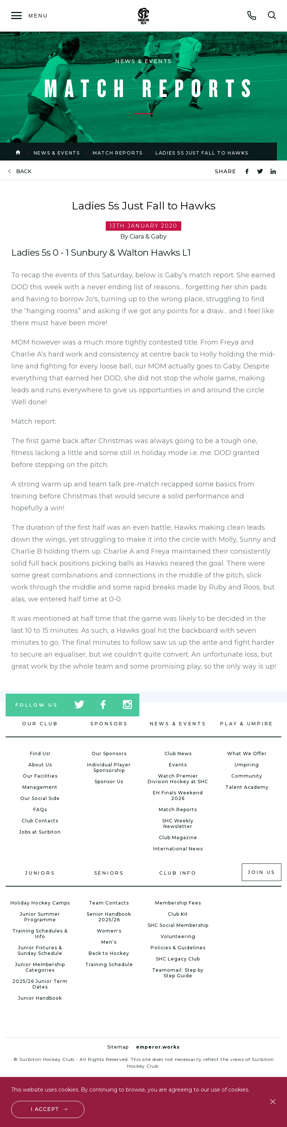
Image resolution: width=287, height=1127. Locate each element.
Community (246, 776)
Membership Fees (178, 903)
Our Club (40, 723)
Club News (178, 753)
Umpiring (247, 765)
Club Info (178, 873)
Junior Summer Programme (40, 916)
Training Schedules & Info (40, 933)
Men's (109, 942)
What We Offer (247, 753)
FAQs (40, 809)
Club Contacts (40, 821)
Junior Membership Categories (40, 967)
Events (178, 765)
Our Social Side (40, 798)
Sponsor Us (109, 781)
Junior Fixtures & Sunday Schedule (40, 950)
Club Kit (178, 914)
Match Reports (118, 153)
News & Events (57, 153)
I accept (45, 1109)
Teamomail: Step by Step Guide (178, 972)
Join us (261, 872)
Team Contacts (109, 903)
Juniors (40, 873)
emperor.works (158, 1047)
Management (40, 787)
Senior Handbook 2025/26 (109, 916)
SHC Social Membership (178, 925)
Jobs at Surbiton (40, 832)
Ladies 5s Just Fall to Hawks (202, 153)
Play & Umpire (247, 723)
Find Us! (40, 753)
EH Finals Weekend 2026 (178, 795)
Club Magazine (178, 837)
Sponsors (109, 723)
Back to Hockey (109, 953)
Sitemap (118, 1047)
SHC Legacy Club (178, 959)
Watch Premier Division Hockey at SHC (178, 778)
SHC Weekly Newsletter (178, 823)
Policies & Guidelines (178, 947)
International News (178, 849)
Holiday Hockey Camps (40, 903)
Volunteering (178, 936)
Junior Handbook (40, 998)
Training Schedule (109, 964)
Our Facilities (40, 776)
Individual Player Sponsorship (109, 767)
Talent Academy (247, 787)
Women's (109, 931)
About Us (40, 765)
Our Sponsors (109, 753)
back (23, 171)
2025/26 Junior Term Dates (40, 984)
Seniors (109, 873)
